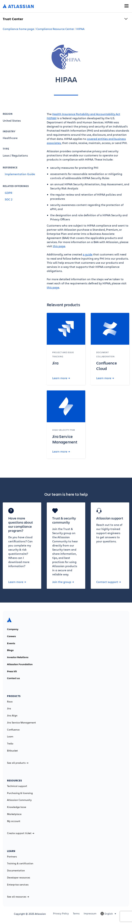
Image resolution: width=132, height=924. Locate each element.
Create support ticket (20, 833)
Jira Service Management (21, 722)
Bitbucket (12, 750)
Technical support (17, 786)
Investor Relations (17, 657)
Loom (10, 736)
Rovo (10, 701)
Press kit (12, 671)
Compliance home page (18, 29)
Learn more (61, 378)
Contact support (108, 582)
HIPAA (80, 29)
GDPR (8, 193)
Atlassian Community (19, 800)
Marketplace (14, 814)
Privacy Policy (61, 913)
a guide (87, 254)
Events (11, 643)
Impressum (90, 913)
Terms (76, 913)
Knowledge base (16, 807)
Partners (12, 856)
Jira (9, 708)
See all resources (18, 896)
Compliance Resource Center (55, 29)
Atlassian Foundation (20, 664)
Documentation (16, 870)
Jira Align (12, 715)
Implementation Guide (20, 174)
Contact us (13, 678)
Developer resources (18, 877)
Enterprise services (18, 884)
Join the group (63, 582)
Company (12, 629)
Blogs (10, 650)
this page (59, 246)
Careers (11, 636)
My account (13, 821)
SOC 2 (8, 199)
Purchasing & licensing (20, 793)
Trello (10, 743)
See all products (17, 762)
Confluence (13, 729)
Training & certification (20, 863)
